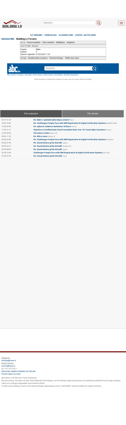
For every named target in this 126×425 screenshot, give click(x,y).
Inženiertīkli (7, 39)
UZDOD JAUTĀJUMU (85, 35)
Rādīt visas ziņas (72, 58)
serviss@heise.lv (8, 366)
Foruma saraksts (33, 42)
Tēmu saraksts (48, 42)
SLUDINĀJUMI (66, 35)
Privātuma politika (10, 374)
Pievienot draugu (56, 58)
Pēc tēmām (92, 113)
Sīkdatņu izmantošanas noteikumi (18, 371)
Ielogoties (71, 42)
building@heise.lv (8, 360)
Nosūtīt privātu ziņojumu (38, 58)
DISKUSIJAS (51, 35)
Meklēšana (60, 42)
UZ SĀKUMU (36, 35)
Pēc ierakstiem (31, 113)
